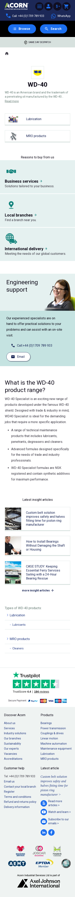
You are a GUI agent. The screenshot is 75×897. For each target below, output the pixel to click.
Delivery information (17, 807)
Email (21, 357)
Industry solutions (15, 733)
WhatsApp (61, 16)
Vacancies (10, 753)
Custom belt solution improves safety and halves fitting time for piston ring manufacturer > (54, 785)
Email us (9, 781)
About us (9, 723)
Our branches (12, 738)
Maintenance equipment (56, 748)
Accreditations (13, 758)
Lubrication (17, 615)
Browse (24, 29)
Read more (12, 101)
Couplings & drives (52, 733)
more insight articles (36, 590)
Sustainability (12, 743)
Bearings (46, 723)
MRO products (20, 639)
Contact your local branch (20, 786)
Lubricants (19, 624)
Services (9, 728)
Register (9, 791)
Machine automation (54, 743)
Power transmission (53, 728)
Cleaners (18, 648)
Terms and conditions (17, 796)
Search (56, 29)
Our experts (11, 748)
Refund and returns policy (20, 801)
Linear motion (49, 738)
